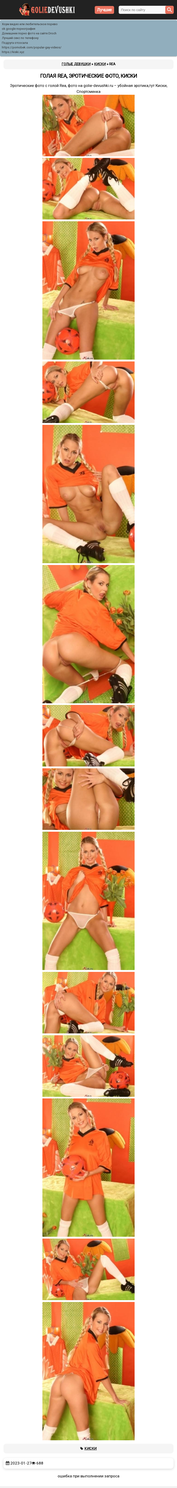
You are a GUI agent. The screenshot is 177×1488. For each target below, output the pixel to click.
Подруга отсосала (15, 42)
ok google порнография (18, 28)
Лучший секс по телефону (20, 38)
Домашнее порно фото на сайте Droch (29, 33)
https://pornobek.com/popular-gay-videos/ (32, 47)
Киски (90, 1449)
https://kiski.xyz (13, 52)
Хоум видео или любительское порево (30, 24)
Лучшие (104, 9)
